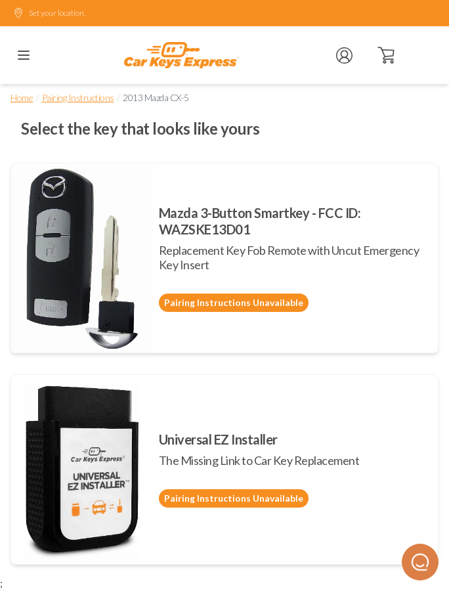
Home (22, 97)
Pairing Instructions (78, 97)
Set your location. (49, 13)
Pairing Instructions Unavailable (233, 302)
